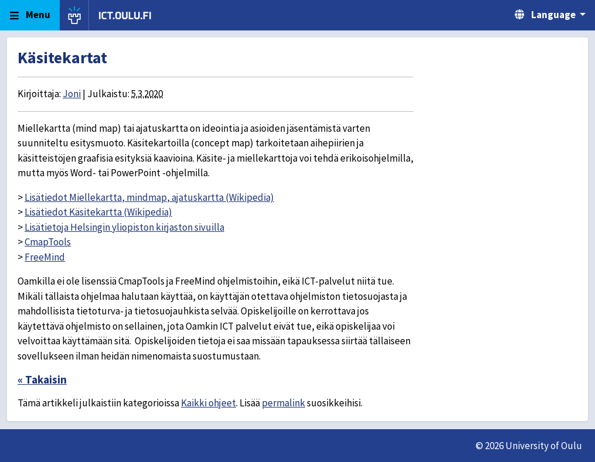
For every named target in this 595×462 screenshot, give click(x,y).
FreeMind (45, 257)
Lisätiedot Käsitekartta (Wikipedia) (98, 212)
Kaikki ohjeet (208, 402)
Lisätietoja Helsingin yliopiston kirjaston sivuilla (124, 227)
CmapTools (48, 241)
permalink (283, 402)
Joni (72, 93)
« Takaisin (42, 379)
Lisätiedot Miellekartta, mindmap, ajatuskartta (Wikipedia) (149, 197)
